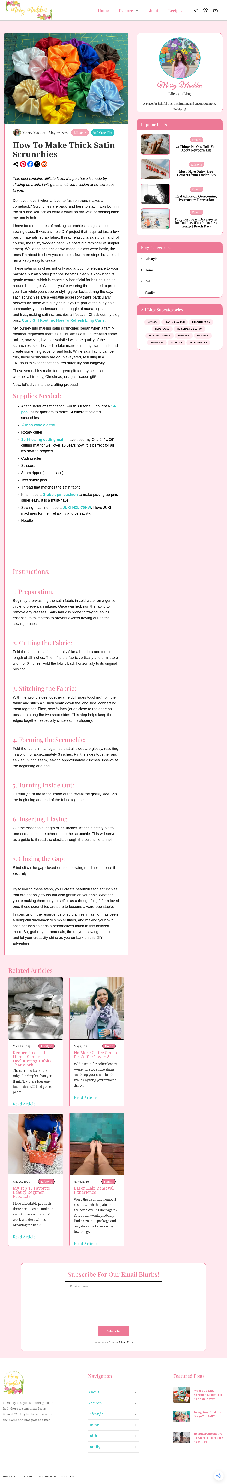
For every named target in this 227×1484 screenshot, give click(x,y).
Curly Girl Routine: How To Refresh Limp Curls (63, 320)
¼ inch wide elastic (38, 425)
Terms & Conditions (46, 1476)
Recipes (175, 10)
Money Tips (156, 342)
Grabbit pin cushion (60, 494)
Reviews (152, 322)
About (153, 10)
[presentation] (114, 1309)
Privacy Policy (126, 1342)
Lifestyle (80, 132)
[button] (128, 10)
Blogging (176, 342)
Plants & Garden (175, 322)
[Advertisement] (173, 418)
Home (103, 10)
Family (108, 1181)
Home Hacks (162, 329)
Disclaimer (27, 1476)
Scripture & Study (159, 336)
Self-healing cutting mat (42, 439)
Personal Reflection (189, 329)
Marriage (202, 336)
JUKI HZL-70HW (77, 507)
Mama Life (184, 336)
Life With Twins (201, 322)
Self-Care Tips (102, 132)
